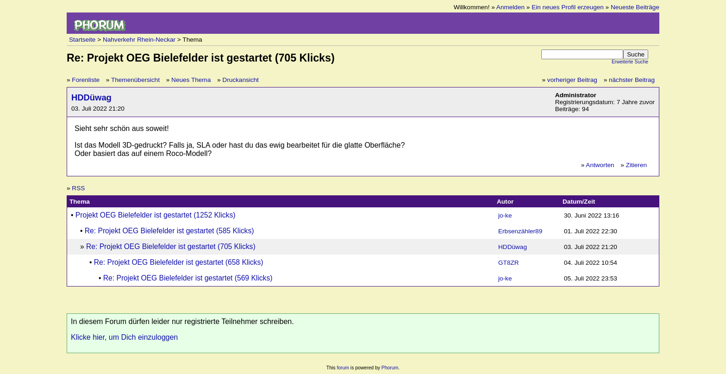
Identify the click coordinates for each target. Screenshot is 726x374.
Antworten (600, 165)
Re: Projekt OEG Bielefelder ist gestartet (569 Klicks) (188, 278)
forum (343, 367)
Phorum (390, 367)
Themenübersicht (135, 79)
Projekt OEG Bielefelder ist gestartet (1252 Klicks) (155, 215)
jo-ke (505, 215)
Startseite (82, 39)
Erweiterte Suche (630, 61)
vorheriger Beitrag (572, 79)
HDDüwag (91, 97)
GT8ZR (508, 262)
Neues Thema (191, 79)
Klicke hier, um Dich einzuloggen (124, 337)
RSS (78, 188)
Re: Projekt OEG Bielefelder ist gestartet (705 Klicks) (171, 246)
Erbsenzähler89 (520, 231)
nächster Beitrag (632, 79)
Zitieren (636, 165)
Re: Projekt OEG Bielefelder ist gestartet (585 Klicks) (169, 231)
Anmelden (510, 7)
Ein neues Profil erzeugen (568, 7)
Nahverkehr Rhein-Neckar (139, 39)
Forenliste (86, 79)
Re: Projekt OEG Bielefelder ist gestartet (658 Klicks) (178, 262)
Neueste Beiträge (635, 7)
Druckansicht (240, 79)
